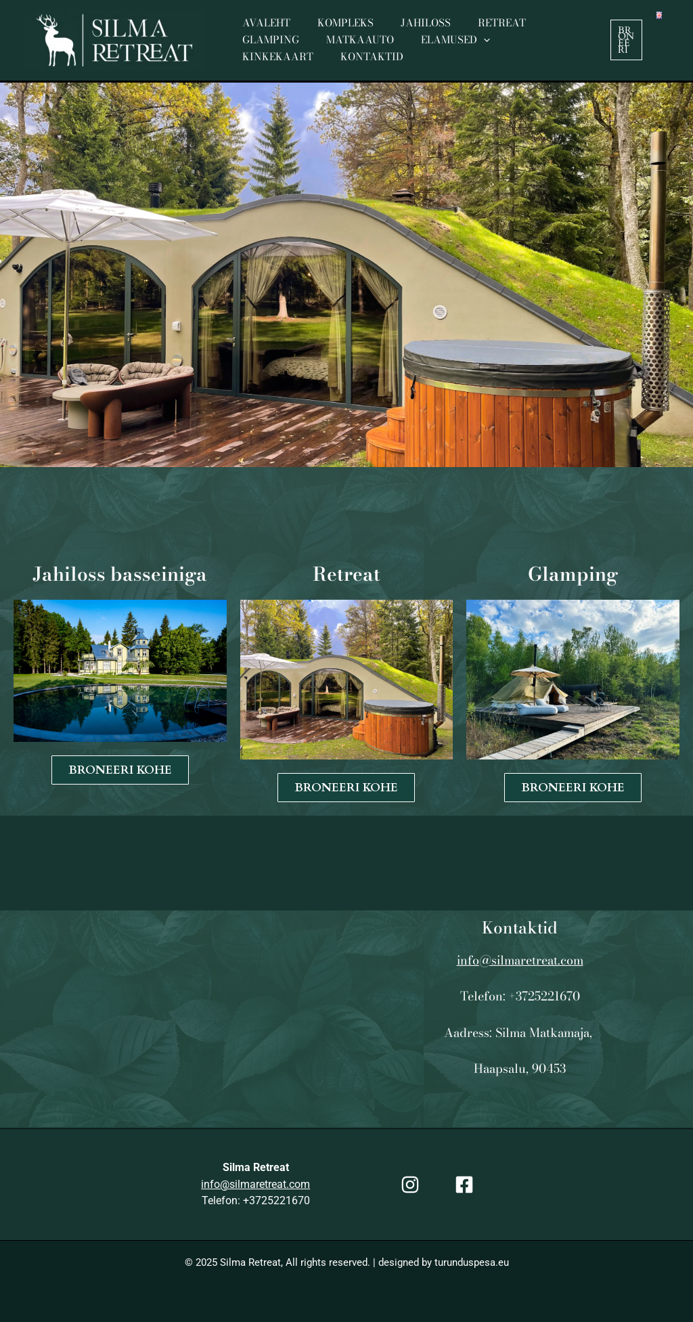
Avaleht (263, 31)
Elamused (361, 49)
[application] (389, 49)
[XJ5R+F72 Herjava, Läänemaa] (173, 1018)
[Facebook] (464, 1185)
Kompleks (335, 31)
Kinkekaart (451, 48)
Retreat (478, 31)
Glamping (550, 31)
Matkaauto (273, 48)
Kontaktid (539, 48)
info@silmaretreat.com (520, 960)
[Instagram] (410, 1185)
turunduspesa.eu (471, 1262)
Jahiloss (409, 31)
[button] (625, 40)
